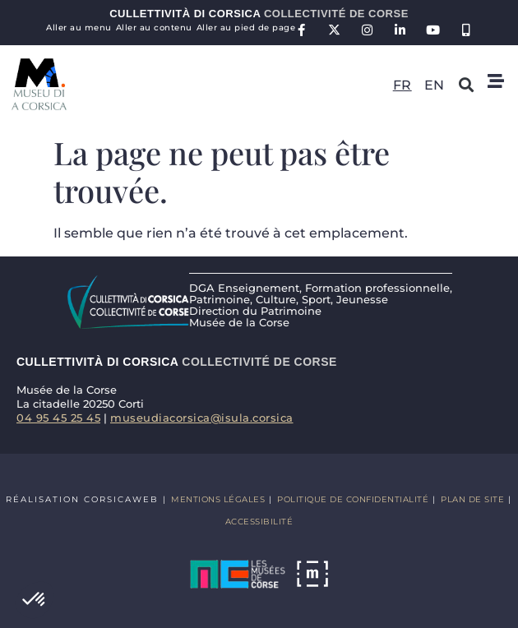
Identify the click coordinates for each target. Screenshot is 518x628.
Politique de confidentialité (352, 499)
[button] (34, 600)
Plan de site (472, 499)
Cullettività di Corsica (259, 13)
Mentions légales (218, 499)
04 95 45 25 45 (58, 417)
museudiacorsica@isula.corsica (202, 417)
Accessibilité (259, 521)
